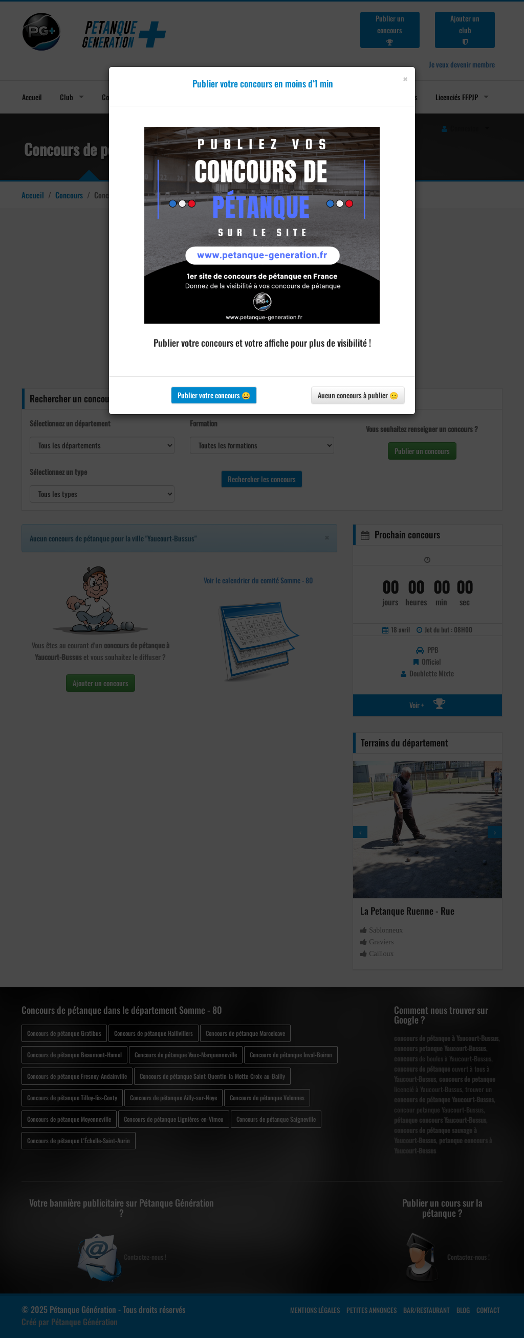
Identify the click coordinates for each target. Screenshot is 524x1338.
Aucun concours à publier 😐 (358, 395)
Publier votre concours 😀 (214, 395)
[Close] (405, 79)
